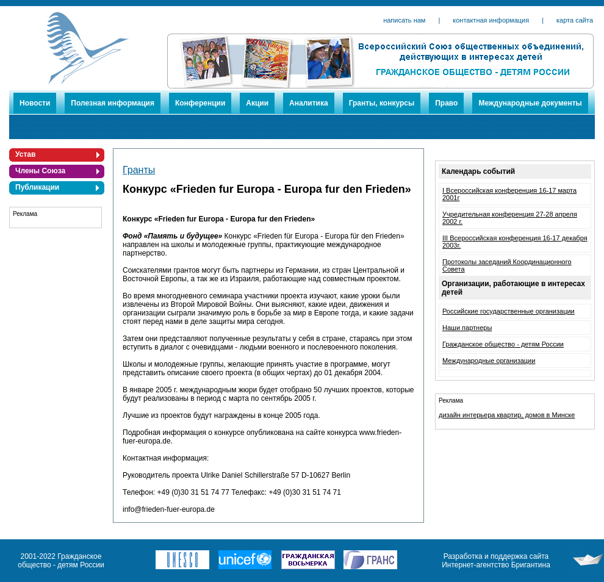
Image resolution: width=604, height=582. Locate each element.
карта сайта (574, 20)
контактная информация (491, 20)
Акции (257, 103)
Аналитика (308, 103)
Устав (25, 154)
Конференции (200, 103)
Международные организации (488, 360)
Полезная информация (112, 103)
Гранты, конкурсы (382, 103)
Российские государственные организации (508, 311)
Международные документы (529, 103)
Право (446, 103)
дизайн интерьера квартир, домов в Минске (507, 415)
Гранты (139, 170)
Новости (35, 103)
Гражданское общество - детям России (503, 344)
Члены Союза (40, 171)
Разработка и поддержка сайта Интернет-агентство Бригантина (496, 560)
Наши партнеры (467, 327)
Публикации (37, 187)
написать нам (404, 20)
